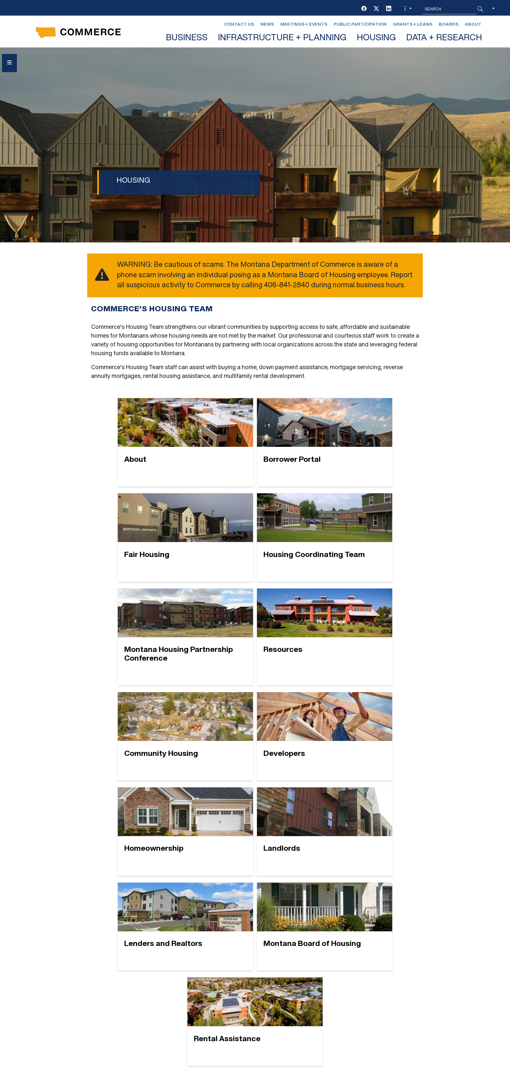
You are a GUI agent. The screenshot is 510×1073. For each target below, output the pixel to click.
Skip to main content (29, 7)
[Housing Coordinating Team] (146, 541)
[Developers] (255, 641)
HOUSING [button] (376, 38)
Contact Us (239, 24)
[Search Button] (480, 9)
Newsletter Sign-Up (299, 994)
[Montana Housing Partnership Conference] (255, 541)
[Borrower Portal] (255, 442)
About (473, 24)
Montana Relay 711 (392, 986)
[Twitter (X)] (376, 9)
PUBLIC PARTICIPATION (299, 983)
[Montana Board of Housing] (363, 740)
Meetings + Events (303, 24)
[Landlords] (146, 740)
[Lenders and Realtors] (255, 740)
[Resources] (363, 541)
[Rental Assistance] (255, 840)
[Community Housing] (146, 641)
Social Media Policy (87, 1009)
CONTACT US (177, 971)
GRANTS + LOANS (183, 994)
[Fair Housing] (363, 442)
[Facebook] (364, 9)
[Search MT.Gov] (449, 9)
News (267, 24)
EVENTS (171, 983)
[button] (407, 9)
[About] (146, 442)
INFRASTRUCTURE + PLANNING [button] (282, 38)
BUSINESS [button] (187, 38)
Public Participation (360, 24)
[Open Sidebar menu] (9, 63)
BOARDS (171, 959)
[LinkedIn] (388, 9)
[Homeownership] (363, 641)
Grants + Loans (412, 24)
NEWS (277, 971)
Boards (448, 24)
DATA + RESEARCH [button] (444, 38)
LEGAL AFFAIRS (290, 959)
